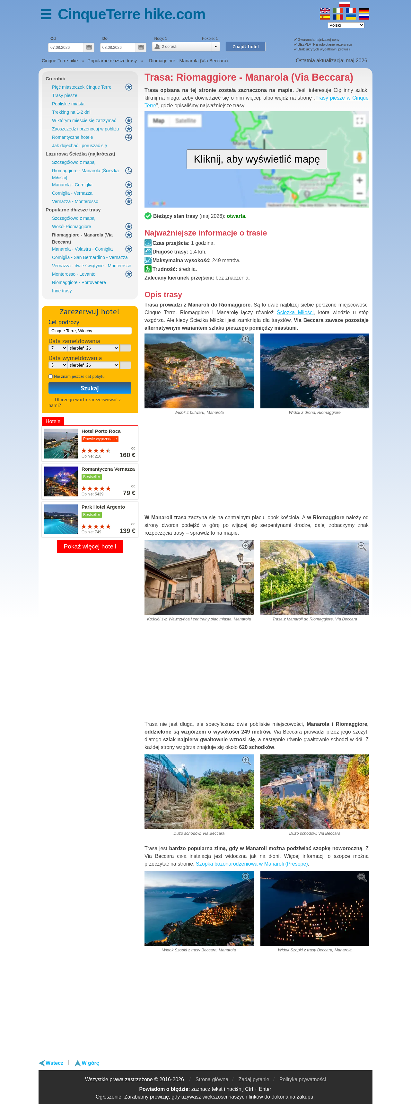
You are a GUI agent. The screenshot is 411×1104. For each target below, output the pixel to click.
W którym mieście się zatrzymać (84, 120)
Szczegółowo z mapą (73, 162)
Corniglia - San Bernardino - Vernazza (90, 257)
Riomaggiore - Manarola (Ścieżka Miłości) (85, 174)
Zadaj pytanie (254, 1079)
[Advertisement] (256, 467)
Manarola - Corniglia (72, 184)
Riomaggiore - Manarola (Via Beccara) (82, 238)
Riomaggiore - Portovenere (79, 282)
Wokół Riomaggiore (71, 226)
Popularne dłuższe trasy (73, 209)
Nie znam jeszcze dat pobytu (79, 376)
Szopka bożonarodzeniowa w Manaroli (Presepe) (252, 864)
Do (105, 38)
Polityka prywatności (302, 1079)
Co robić (55, 78)
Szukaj (90, 388)
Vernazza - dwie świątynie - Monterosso (91, 265)
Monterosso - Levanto (73, 274)
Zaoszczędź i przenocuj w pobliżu (85, 128)
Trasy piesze (64, 95)
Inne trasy (62, 290)
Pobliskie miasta (68, 103)
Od (53, 38)
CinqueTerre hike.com (132, 14)
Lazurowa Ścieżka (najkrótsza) (80, 153)
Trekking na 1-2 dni (71, 112)
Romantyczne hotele (72, 137)
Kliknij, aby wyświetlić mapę (257, 159)
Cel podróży (63, 322)
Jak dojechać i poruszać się (79, 145)
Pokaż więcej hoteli (90, 546)
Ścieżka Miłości (295, 312)
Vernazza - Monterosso (75, 201)
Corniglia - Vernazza (72, 193)
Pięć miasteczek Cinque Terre (81, 87)
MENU (49, 15)
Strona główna (212, 1079)
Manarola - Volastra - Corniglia (82, 249)
